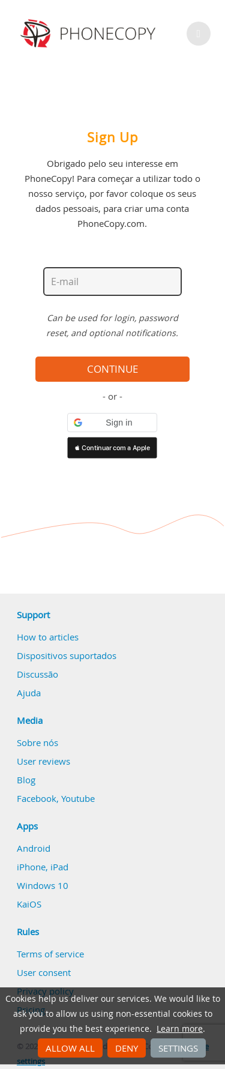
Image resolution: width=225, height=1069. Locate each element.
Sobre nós (37, 742)
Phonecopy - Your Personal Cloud (90, 34)
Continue (112, 369)
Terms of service (50, 954)
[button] (112, 422)
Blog (26, 780)
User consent (44, 972)
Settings (178, 1048)
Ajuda (29, 693)
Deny (126, 1048)
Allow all (70, 1048)
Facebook (36, 798)
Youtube (78, 798)
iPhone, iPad (42, 867)
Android (33, 848)
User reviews (43, 761)
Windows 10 (42, 885)
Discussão (37, 674)
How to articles (48, 637)
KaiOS (29, 904)
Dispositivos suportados (66, 655)
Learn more (180, 1028)
